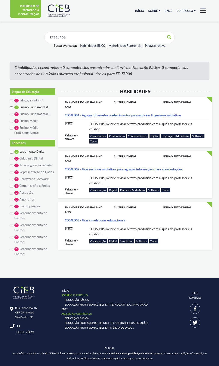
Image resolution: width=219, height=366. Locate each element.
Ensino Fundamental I (31, 107)
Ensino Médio (26, 121)
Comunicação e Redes (32, 186)
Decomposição (27, 206)
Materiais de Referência (125, 46)
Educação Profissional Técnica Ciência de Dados (99, 327)
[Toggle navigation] (203, 10)
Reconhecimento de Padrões (30, 215)
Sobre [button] (153, 11)
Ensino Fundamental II (32, 114)
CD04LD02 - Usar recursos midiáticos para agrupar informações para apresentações (123, 169)
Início (139, 11)
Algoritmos (24, 199)
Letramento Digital (29, 151)
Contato (195, 298)
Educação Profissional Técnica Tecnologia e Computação (106, 304)
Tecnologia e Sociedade (33, 165)
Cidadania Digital (28, 158)
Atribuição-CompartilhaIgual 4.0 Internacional (137, 353)
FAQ (195, 293)
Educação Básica (77, 300)
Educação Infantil (28, 100)
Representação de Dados (34, 172)
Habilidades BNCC (92, 46)
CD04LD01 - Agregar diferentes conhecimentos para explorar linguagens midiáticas (123, 115)
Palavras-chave (155, 46)
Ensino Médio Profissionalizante (26, 130)
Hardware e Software (31, 179)
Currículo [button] (185, 11)
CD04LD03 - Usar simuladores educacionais (95, 220)
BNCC (168, 11)
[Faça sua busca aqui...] (104, 37)
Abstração (23, 192)
